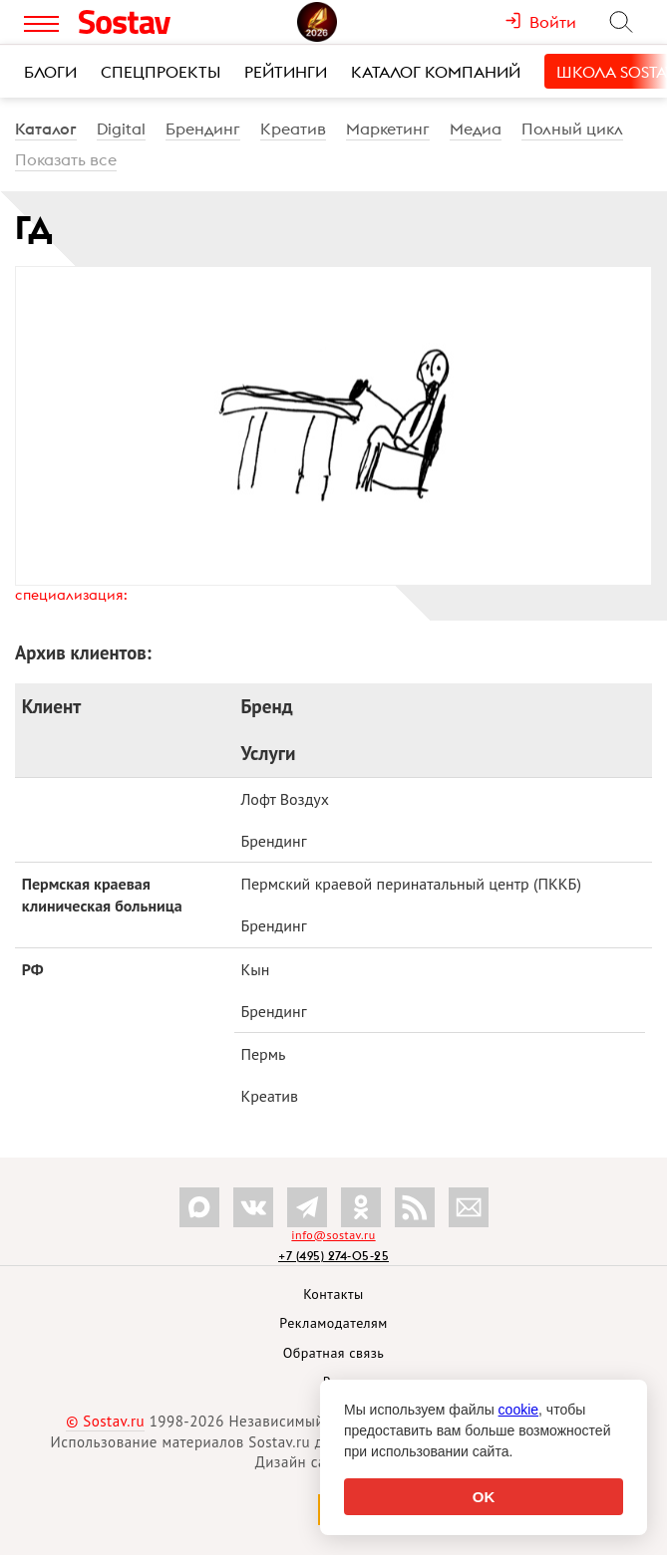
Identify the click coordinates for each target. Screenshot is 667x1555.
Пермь (262, 1054)
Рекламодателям (333, 1323)
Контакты (333, 1294)
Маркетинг (388, 128)
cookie (518, 1410)
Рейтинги (285, 72)
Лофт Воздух (284, 799)
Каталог (46, 128)
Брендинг (203, 128)
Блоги (50, 72)
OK (484, 1496)
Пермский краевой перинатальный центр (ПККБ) (410, 884)
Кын (254, 969)
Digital (121, 128)
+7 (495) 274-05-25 (333, 1255)
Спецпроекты (160, 72)
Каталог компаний (435, 72)
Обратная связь (334, 1353)
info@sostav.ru (333, 1234)
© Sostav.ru (105, 1421)
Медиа (475, 128)
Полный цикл (572, 128)
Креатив (293, 128)
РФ (33, 969)
